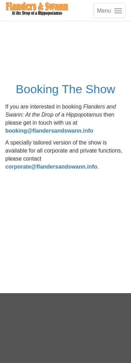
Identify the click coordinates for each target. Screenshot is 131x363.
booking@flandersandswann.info (49, 131)
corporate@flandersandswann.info (51, 167)
